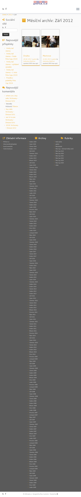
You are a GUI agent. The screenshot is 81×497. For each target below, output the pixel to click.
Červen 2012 (32, 303)
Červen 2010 (32, 345)
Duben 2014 (32, 286)
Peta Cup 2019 (60, 151)
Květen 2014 (32, 284)
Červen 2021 (32, 188)
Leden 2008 (32, 410)
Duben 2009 (32, 375)
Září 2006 (32, 447)
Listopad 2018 (33, 233)
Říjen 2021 (32, 179)
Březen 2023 (33, 160)
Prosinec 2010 (33, 333)
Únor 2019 (32, 228)
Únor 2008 (32, 408)
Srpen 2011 (32, 319)
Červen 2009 (32, 370)
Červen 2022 (32, 170)
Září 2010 (32, 338)
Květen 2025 (32, 142)
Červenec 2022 (33, 167)
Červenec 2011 (33, 321)
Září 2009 (32, 363)
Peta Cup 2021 (60, 156)
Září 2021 (32, 181)
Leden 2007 (32, 438)
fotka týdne (59, 142)
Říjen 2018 (32, 235)
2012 (10, 14)
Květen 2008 (32, 401)
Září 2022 (32, 163)
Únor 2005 (32, 485)
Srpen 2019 (32, 216)
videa (57, 165)
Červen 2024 (32, 146)
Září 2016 (32, 258)
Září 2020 (32, 195)
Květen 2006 (32, 457)
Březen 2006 (33, 462)
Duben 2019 (32, 226)
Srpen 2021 (32, 184)
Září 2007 (32, 419)
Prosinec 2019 (33, 209)
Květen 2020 (32, 205)
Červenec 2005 (33, 478)
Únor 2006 (32, 464)
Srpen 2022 (32, 165)
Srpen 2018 (32, 240)
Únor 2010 (32, 354)
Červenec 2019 (33, 219)
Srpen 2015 (32, 270)
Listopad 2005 (33, 469)
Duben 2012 (32, 307)
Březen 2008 (33, 405)
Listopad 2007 (33, 415)
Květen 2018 (32, 247)
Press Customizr (44, 494)
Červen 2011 (32, 324)
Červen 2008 (32, 398)
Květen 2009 (32, 373)
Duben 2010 (32, 349)
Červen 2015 (32, 275)
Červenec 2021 (33, 186)
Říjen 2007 (32, 417)
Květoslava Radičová (29, 61)
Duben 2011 (32, 328)
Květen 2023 (32, 156)
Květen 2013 (32, 291)
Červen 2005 (32, 480)
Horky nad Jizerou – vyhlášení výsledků (12, 64)
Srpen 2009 (32, 366)
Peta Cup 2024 (60, 163)
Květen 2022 (32, 172)
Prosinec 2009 (33, 356)
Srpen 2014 (32, 279)
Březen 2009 (33, 377)
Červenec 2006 (33, 452)
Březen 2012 (33, 310)
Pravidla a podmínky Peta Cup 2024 (10, 80)
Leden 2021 (32, 193)
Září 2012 (32, 296)
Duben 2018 (32, 249)
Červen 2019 (32, 221)
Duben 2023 (32, 158)
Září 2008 (32, 391)
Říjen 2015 (32, 268)
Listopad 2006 (33, 443)
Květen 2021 (32, 191)
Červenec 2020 (33, 200)
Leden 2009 (32, 382)
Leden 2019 (32, 230)
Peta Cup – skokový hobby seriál (64, 149)
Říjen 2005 (32, 471)
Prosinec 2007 (33, 412)
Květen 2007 (32, 429)
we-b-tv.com (10, 117)
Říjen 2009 (32, 361)
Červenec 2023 (33, 153)
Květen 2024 (32, 149)
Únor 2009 (32, 380)
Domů (4, 14)
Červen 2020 (32, 202)
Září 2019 (32, 214)
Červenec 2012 (33, 300)
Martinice (47, 55)
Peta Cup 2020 (60, 153)
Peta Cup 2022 (60, 158)
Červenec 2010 (33, 342)
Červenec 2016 (33, 263)
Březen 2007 (33, 433)
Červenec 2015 (33, 272)
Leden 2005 (32, 487)
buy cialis (9, 109)
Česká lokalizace (7, 149)
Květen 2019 (32, 223)
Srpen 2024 (32, 144)
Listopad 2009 (33, 359)
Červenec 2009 (33, 368)
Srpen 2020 (32, 198)
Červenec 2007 (33, 424)
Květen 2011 (32, 326)
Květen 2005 (32, 483)
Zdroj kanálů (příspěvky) (10, 144)
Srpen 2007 (32, 422)
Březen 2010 (33, 352)
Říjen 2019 (32, 212)
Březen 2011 (33, 331)
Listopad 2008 (33, 387)
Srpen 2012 (32, 298)
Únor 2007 (32, 436)
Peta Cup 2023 (60, 160)
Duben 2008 (32, 403)
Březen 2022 (33, 177)
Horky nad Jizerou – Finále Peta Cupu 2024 (11, 56)
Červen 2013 (32, 289)
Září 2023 (32, 151)
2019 (8, 125)
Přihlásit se (6, 142)
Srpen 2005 (32, 476)
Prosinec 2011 (33, 312)
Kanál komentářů (7, 146)
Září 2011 (32, 317)
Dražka (26, 55)
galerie (35, 59)
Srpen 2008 (32, 394)
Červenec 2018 (33, 242)
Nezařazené (59, 146)
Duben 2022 (32, 174)
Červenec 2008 (33, 396)
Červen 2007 (32, 426)
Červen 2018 (32, 244)
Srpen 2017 (32, 251)
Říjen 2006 (32, 445)
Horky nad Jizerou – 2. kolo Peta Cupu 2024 (11, 72)
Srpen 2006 (32, 450)
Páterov (15, 106)
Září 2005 (32, 473)
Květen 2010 (32, 347)
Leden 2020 (32, 207)
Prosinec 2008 (33, 384)
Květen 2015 (32, 277)
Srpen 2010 (32, 340)
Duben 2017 (32, 256)
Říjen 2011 (32, 314)
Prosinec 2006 (33, 440)
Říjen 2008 (32, 389)
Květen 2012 (32, 305)
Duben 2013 (32, 293)
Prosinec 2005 (33, 466)
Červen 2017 (32, 254)
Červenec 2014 (33, 282)
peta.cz (30, 494)
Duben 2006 (32, 459)
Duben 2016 (32, 265)
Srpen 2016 (32, 261)
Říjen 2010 (32, 335)
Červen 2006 (32, 455)
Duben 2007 (32, 431)
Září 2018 (32, 237)
